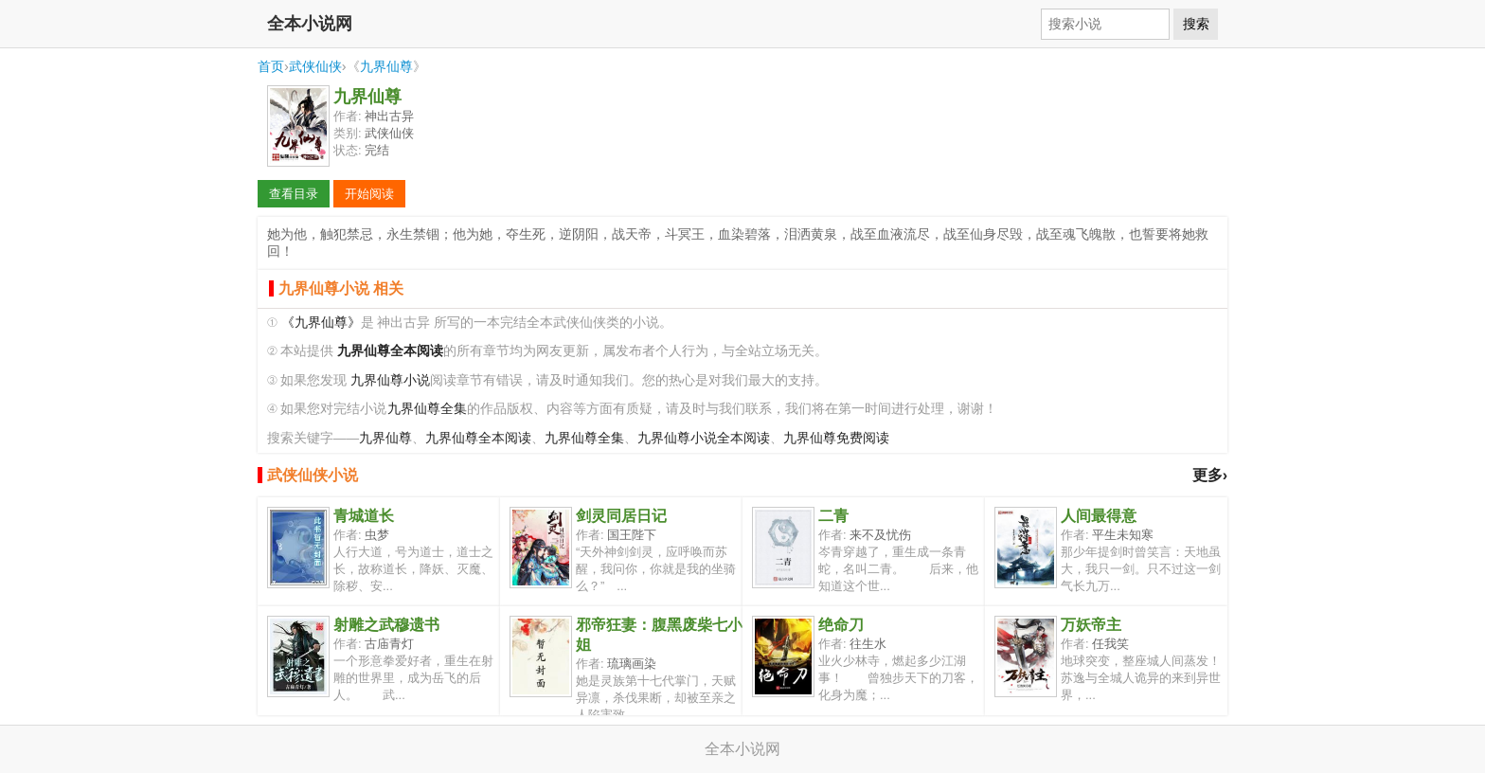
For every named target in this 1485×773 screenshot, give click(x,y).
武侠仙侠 (315, 66)
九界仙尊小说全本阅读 (703, 438)
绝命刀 (841, 625)
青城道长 (363, 516)
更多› (1209, 475)
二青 (833, 516)
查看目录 (293, 194)
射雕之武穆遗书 (386, 625)
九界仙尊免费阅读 (836, 438)
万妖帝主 (1091, 625)
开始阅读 (369, 194)
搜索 (1196, 23)
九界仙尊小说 (390, 380)
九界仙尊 (386, 66)
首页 (271, 66)
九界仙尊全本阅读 (478, 438)
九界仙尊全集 (427, 409)
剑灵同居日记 (621, 516)
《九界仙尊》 (321, 322)
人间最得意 (1098, 516)
